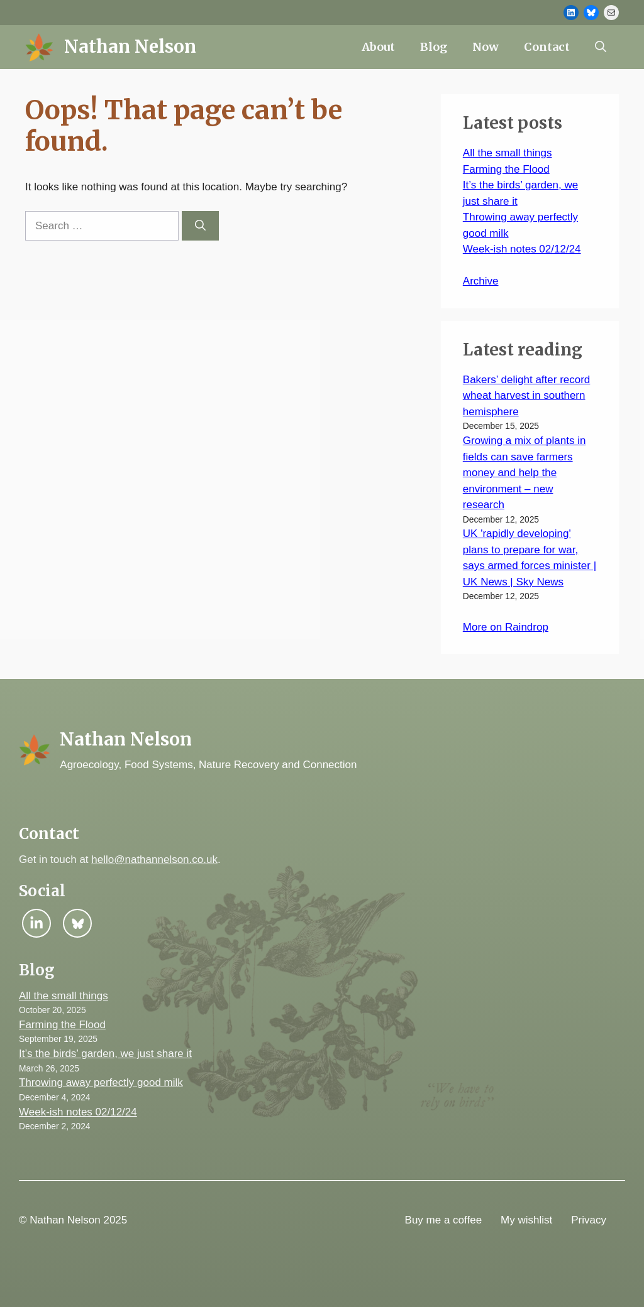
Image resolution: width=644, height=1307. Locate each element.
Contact (547, 47)
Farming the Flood (506, 169)
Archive (481, 281)
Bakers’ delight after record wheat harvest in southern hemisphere (527, 396)
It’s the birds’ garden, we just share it (105, 1054)
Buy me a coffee (443, 1220)
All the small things (507, 153)
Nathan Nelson (130, 46)
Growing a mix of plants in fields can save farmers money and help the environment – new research (524, 473)
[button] (600, 47)
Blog (433, 47)
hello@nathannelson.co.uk (154, 859)
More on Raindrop (505, 627)
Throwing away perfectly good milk (101, 1082)
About (378, 47)
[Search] (200, 226)
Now (485, 47)
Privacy (588, 1220)
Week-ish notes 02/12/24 (522, 249)
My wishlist (526, 1220)
